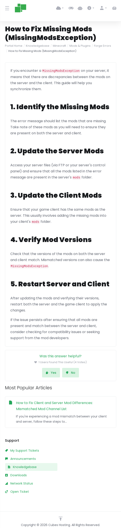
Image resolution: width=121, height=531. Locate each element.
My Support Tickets (22, 450)
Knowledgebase (37, 46)
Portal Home (13, 46)
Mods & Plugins (80, 46)
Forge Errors (102, 46)
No (70, 373)
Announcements (20, 459)
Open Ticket (17, 491)
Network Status (19, 483)
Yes (51, 373)
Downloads (16, 475)
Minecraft (59, 46)
